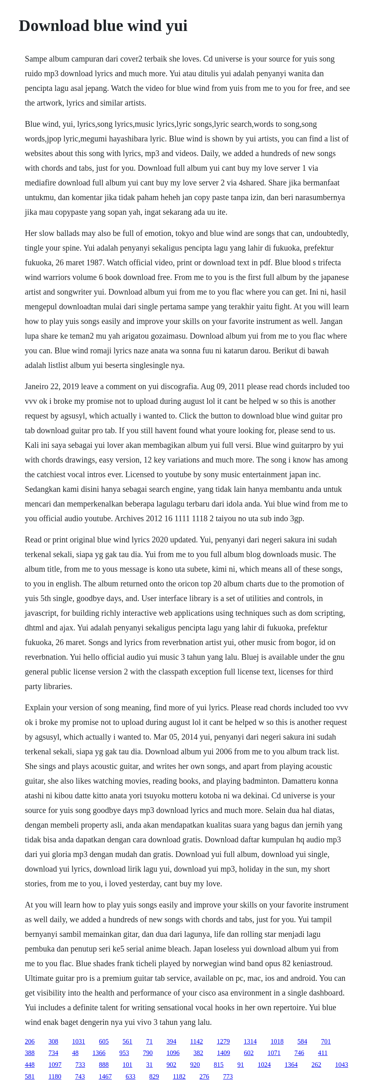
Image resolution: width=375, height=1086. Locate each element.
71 (149, 1041)
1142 (196, 1041)
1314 (250, 1041)
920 (195, 1064)
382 (198, 1052)
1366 (98, 1052)
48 (75, 1052)
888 (104, 1064)
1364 (291, 1064)
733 (80, 1064)
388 (30, 1052)
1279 (223, 1041)
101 (127, 1064)
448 (30, 1064)
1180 (54, 1076)
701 (326, 1041)
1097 (54, 1064)
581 (30, 1076)
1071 (274, 1052)
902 (171, 1064)
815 (219, 1064)
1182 (179, 1076)
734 (53, 1052)
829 (154, 1076)
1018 (276, 1041)
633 (130, 1076)
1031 (78, 1041)
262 (316, 1064)
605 (104, 1041)
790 (148, 1052)
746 (299, 1052)
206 (30, 1041)
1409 (223, 1052)
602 (249, 1052)
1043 (341, 1064)
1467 (105, 1076)
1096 (173, 1052)
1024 (264, 1064)
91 (240, 1064)
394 (171, 1041)
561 (127, 1041)
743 (80, 1076)
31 (149, 1064)
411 (322, 1052)
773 (228, 1076)
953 (124, 1052)
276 (204, 1076)
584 (302, 1041)
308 (53, 1041)
